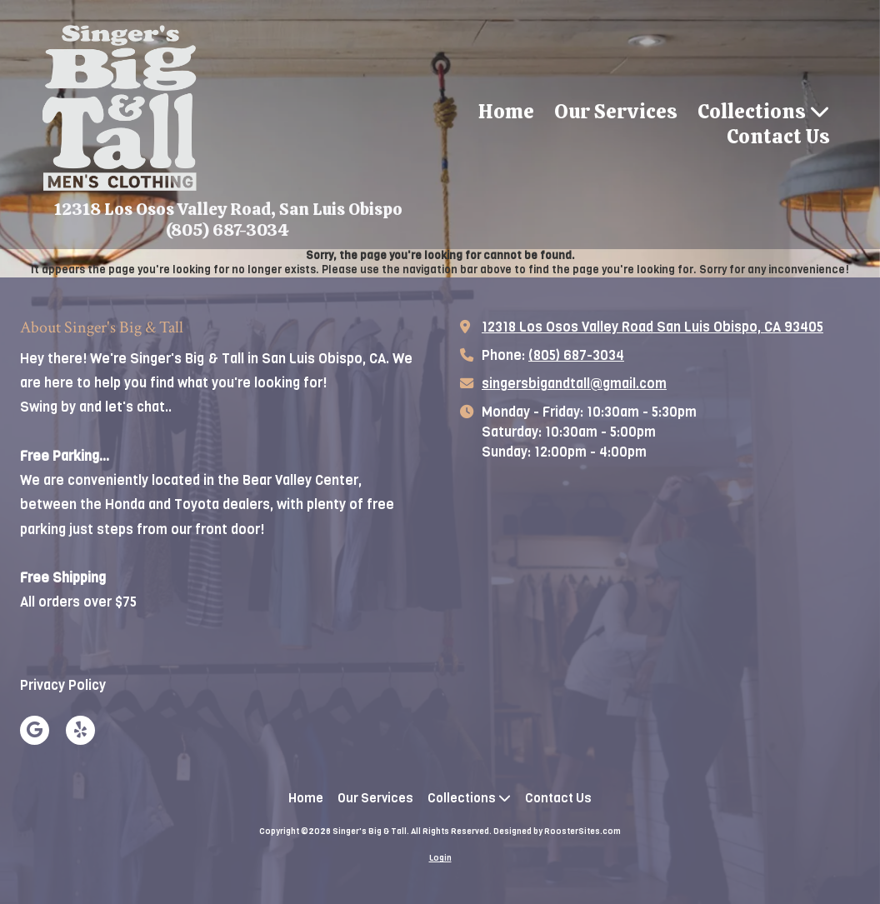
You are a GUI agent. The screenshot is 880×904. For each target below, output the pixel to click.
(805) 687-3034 (576, 355)
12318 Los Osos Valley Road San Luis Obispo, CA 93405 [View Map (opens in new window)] (652, 327)
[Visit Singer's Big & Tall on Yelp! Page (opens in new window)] (80, 730)
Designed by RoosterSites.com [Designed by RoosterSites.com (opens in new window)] (557, 831)
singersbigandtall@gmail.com (574, 383)
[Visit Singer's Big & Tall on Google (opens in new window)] (34, 730)
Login (440, 857)
